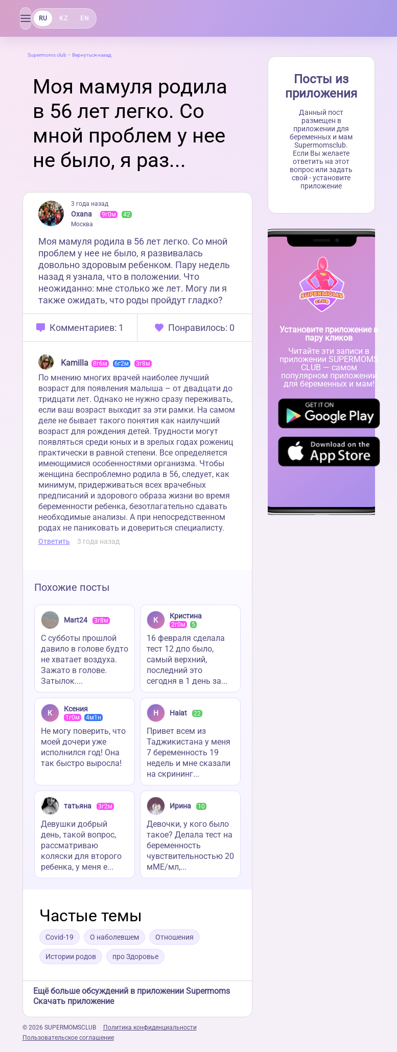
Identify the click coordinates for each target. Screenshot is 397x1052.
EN (84, 18)
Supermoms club (47, 55)
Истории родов (70, 956)
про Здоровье (135, 956)
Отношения (174, 937)
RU (43, 18)
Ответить (54, 541)
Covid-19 (59, 937)
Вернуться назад (91, 55)
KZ (63, 18)
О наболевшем (114, 937)
